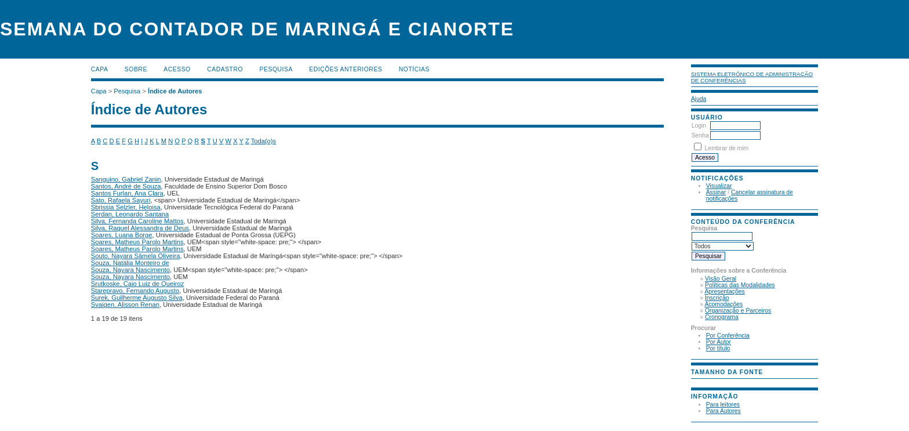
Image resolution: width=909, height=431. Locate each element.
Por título (718, 348)
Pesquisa (276, 69)
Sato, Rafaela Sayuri (121, 200)
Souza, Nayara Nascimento (130, 269)
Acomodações (723, 304)
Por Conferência (728, 335)
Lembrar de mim (727, 148)
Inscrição (717, 298)
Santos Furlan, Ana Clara (127, 193)
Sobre (136, 69)
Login (699, 125)
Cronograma (722, 317)
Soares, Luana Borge (121, 234)
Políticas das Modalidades (740, 285)
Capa (99, 69)
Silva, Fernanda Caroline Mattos (137, 221)
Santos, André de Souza (126, 186)
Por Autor (718, 342)
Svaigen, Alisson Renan (125, 304)
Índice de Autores (175, 91)
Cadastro (225, 69)
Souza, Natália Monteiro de (130, 262)
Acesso (176, 69)
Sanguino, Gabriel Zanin (126, 179)
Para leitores (723, 404)
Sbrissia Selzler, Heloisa (126, 207)
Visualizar (719, 186)
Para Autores (723, 411)
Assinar (716, 192)
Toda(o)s (264, 140)
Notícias (414, 69)
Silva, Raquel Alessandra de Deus (140, 227)
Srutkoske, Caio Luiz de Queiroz (137, 283)
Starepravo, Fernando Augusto (135, 290)
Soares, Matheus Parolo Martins (137, 241)
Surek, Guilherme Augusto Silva (137, 297)
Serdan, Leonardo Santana (130, 214)
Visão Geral (720, 279)
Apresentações (724, 291)
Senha (700, 135)
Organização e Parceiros (738, 310)
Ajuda (699, 99)
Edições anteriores (345, 69)
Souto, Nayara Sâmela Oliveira (135, 255)
